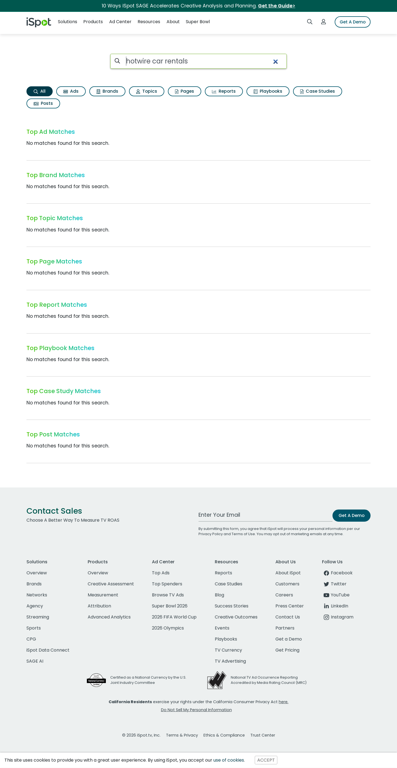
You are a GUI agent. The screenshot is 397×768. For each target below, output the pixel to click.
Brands (107, 91)
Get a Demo (288, 639)
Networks (36, 595)
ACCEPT (266, 760)
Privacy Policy (210, 534)
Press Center (289, 606)
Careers (284, 595)
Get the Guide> (276, 5)
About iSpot (288, 573)
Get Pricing (287, 650)
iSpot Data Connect (47, 650)
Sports (33, 628)
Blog (219, 595)
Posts (43, 103)
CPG (31, 639)
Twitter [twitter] (334, 584)
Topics (146, 91)
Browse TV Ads (168, 595)
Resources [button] (149, 21)
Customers (287, 584)
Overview (36, 573)
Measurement (103, 595)
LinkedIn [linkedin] (335, 606)
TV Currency (228, 650)
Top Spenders (167, 584)
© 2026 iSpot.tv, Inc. (141, 735)
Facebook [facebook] (337, 573)
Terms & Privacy (182, 735)
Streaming (37, 617)
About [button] (173, 21)
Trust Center (262, 735)
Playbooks (268, 91)
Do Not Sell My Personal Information (196, 710)
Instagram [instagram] (337, 617)
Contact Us (287, 617)
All (39, 91)
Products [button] (93, 21)
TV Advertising (230, 661)
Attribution (99, 606)
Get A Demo (353, 22)
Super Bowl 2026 (169, 606)
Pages (184, 91)
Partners (284, 628)
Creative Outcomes (236, 617)
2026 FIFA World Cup (174, 617)
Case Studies (317, 91)
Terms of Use (243, 534)
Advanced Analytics (109, 617)
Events (222, 628)
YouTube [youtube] (336, 595)
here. (283, 702)
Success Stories (231, 606)
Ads (71, 91)
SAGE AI (34, 661)
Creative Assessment (111, 584)
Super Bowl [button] (198, 21)
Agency (34, 606)
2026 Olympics (168, 628)
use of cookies (228, 760)
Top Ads (161, 573)
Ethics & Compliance (224, 735)
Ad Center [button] (120, 21)
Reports (224, 91)
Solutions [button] (67, 21)
